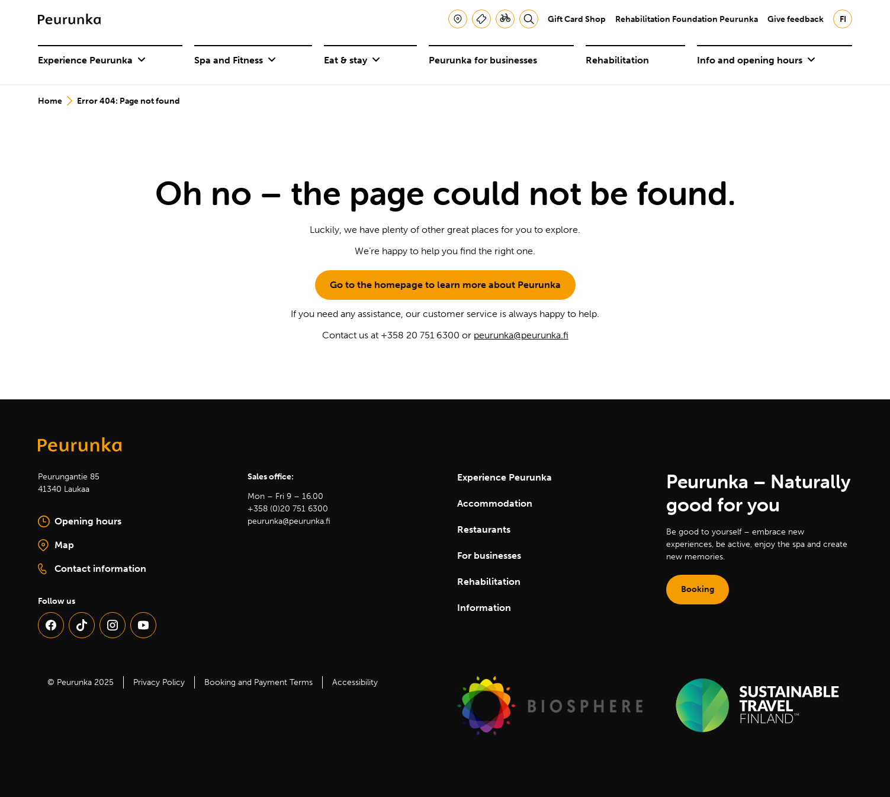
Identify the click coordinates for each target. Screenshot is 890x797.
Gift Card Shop (577, 19)
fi (843, 19)
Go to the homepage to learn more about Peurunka (445, 284)
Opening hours (79, 521)
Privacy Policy (159, 682)
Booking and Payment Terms (258, 682)
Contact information (92, 569)
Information (484, 607)
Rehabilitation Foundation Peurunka (686, 19)
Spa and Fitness (235, 60)
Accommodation (494, 503)
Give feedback (795, 19)
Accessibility (355, 682)
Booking (697, 589)
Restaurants (483, 529)
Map (95, 545)
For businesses (489, 555)
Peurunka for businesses (483, 60)
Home (50, 101)
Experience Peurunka (92, 60)
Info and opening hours (756, 60)
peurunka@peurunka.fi (521, 335)
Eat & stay (352, 60)
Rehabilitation (617, 60)
